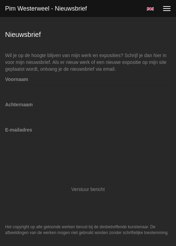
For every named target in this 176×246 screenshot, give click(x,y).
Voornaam (16, 79)
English (150, 9)
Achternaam (19, 104)
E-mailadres (18, 130)
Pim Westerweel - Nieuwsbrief (46, 8)
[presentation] (57, 165)
